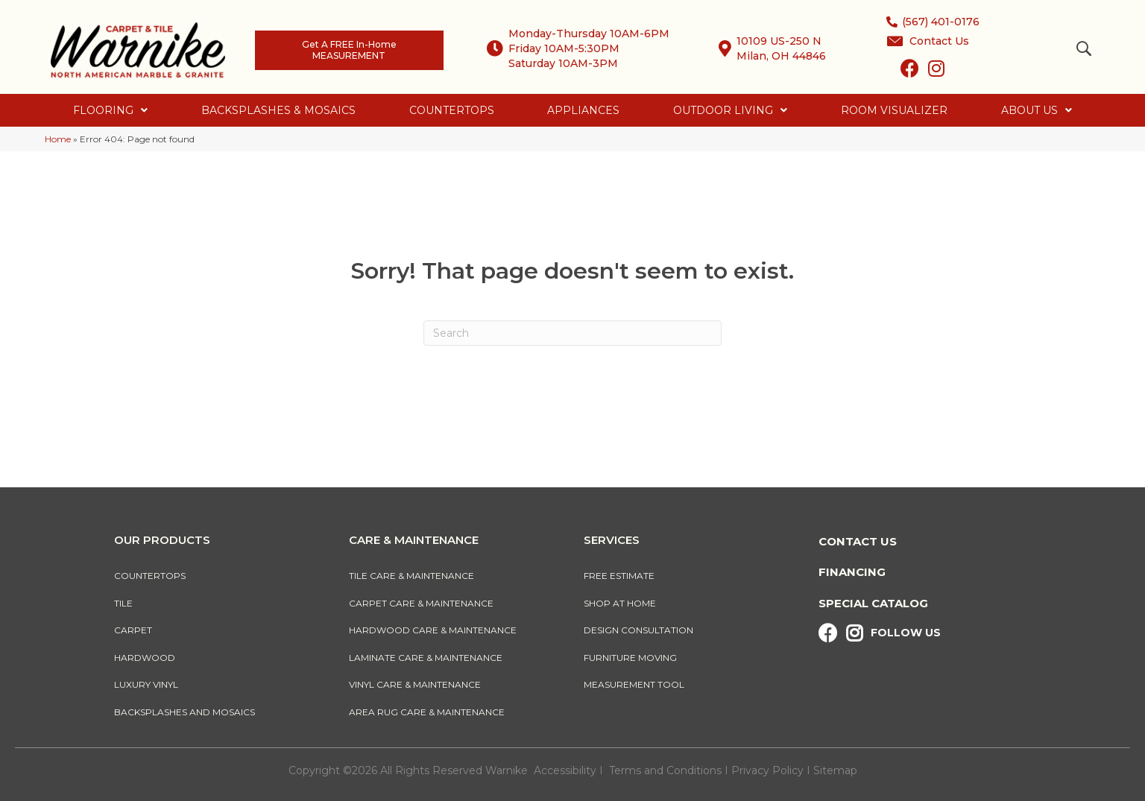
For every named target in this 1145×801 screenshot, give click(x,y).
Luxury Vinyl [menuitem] (146, 684)
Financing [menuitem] (852, 572)
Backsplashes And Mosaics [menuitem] (184, 712)
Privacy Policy (769, 770)
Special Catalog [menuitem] (873, 603)
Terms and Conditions (665, 770)
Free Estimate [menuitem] (619, 575)
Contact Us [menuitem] (857, 541)
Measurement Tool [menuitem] (634, 684)
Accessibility (565, 770)
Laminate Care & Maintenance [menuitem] (425, 657)
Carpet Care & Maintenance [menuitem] (421, 603)
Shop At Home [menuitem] (620, 603)
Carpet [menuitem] (133, 630)
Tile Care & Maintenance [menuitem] (411, 575)
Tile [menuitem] (123, 603)
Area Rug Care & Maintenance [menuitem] (427, 712)
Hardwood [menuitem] (144, 657)
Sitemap (835, 770)
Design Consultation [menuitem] (638, 630)
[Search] (572, 333)
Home (58, 139)
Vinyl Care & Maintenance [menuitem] (415, 684)
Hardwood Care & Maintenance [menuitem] (433, 630)
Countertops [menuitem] (150, 575)
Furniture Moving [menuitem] (632, 657)
